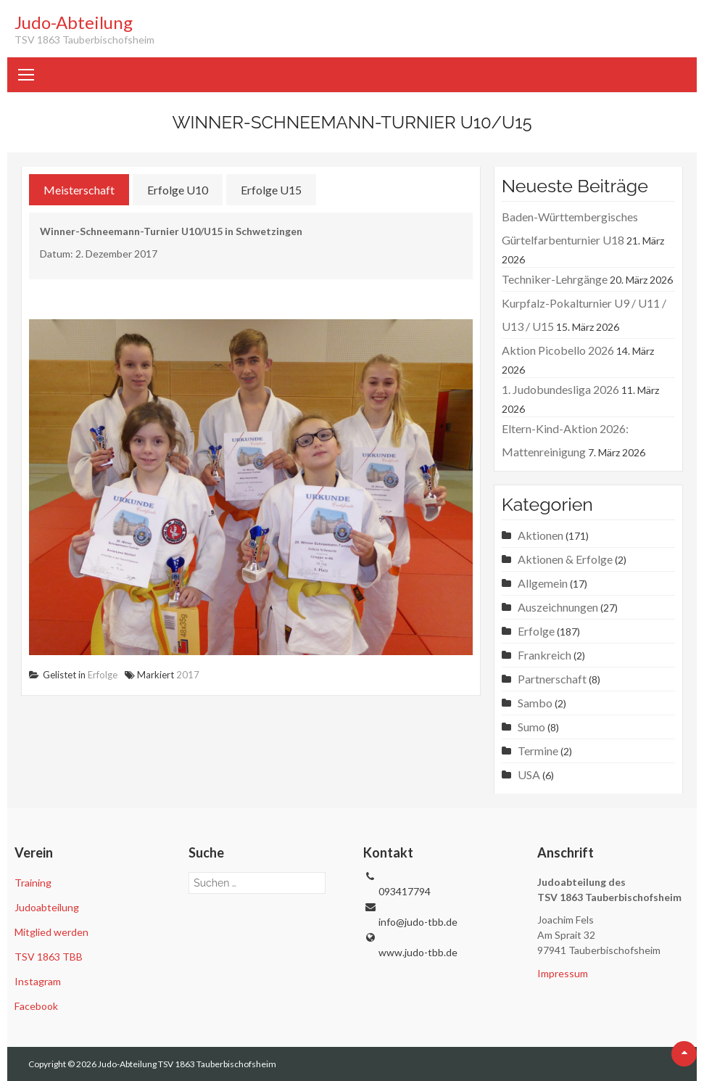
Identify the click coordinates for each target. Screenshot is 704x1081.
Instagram (38, 981)
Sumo (531, 726)
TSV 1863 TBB (49, 956)
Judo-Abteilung (74, 22)
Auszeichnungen (558, 607)
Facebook (36, 1006)
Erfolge (102, 675)
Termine (538, 750)
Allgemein (543, 583)
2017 (187, 675)
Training (33, 882)
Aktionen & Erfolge (565, 559)
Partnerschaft (552, 679)
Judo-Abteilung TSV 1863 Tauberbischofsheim (187, 1064)
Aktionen (540, 535)
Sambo (535, 703)
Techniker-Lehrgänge (555, 279)
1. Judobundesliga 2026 (560, 389)
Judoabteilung (47, 907)
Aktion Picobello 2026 (558, 350)
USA (529, 774)
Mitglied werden (51, 932)
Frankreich (544, 655)
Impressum (562, 973)
